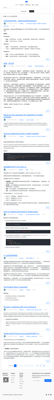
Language (23, 11)
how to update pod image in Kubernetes (21, 211)
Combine (32, 119)
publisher (29, 136)
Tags (33, 5)
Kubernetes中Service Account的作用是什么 (21, 333)
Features (13, 375)
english (28, 289)
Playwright (29, 23)
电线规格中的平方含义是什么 (15, 167)
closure (33, 136)
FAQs (12, 380)
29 (40, 365)
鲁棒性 (30, 258)
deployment (33, 214)
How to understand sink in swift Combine (21, 133)
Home (17, 5)
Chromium (6, 26)
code (40, 309)
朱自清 (39, 66)
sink (37, 136)
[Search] (27, 7)
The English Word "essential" (16, 287)
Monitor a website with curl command (20, 307)
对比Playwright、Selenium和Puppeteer (20, 21)
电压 (27, 169)
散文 (43, 66)
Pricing (13, 378)
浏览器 (39, 23)
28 (37, 365)
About (12, 382)
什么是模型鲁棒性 (11, 255)
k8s (30, 336)
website (28, 309)
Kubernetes (34, 336)
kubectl (38, 214)
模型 (28, 258)
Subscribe (48, 380)
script (32, 309)
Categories (27, 5)
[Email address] (38, 380)
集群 (28, 336)
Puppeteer (43, 23)
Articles (22, 5)
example (36, 309)
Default (21, 23)
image (27, 214)
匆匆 (36, 66)
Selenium (34, 23)
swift (28, 119)
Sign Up (31, 11)
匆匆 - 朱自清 (9, 63)
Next (44, 365)
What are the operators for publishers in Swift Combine (23, 116)
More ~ (48, 59)
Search (37, 5)
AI (33, 258)
